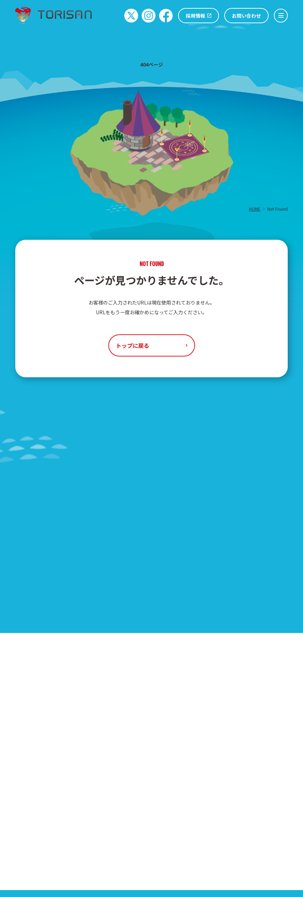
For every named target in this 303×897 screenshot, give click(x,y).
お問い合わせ (246, 15)
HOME (254, 209)
